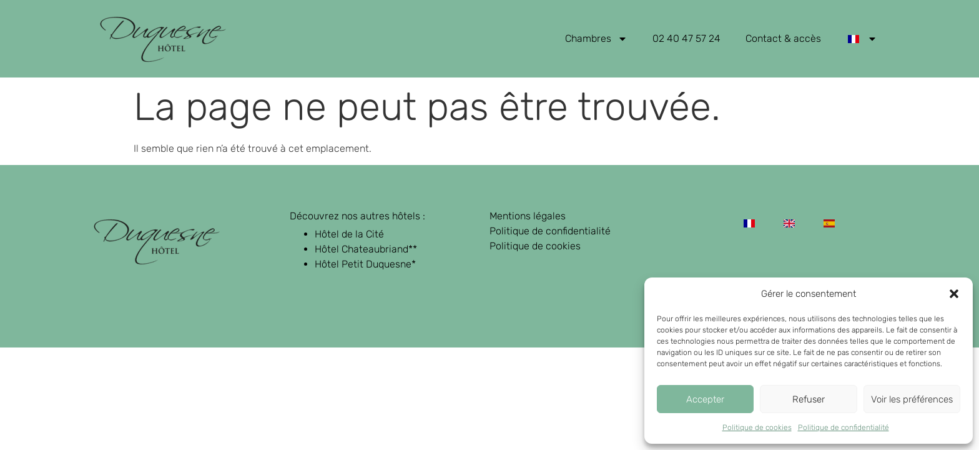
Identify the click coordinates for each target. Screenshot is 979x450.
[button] (954, 294)
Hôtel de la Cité (349, 234)
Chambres (596, 39)
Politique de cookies (757, 427)
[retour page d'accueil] (162, 38)
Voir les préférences (912, 399)
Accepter (705, 399)
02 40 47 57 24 (686, 38)
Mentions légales (528, 216)
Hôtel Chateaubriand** (366, 249)
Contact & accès (783, 38)
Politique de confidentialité (843, 427)
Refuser (808, 399)
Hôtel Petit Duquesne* (365, 264)
